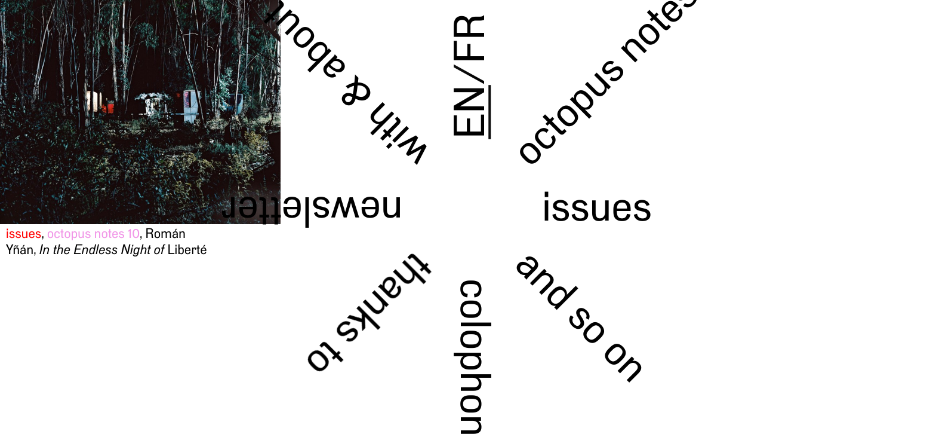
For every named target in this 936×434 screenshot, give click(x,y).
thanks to (369, 315)
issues (596, 206)
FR (469, 38)
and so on (582, 314)
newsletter (312, 211)
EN (469, 112)
